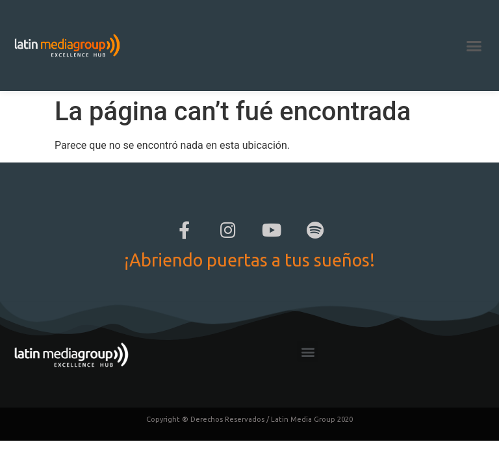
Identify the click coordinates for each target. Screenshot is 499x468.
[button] (473, 45)
